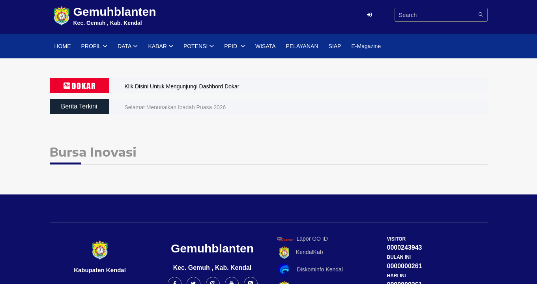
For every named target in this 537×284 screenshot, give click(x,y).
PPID (234, 46)
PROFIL (94, 46)
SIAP (335, 46)
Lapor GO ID (302, 238)
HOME (62, 46)
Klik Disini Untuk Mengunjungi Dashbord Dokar (182, 86)
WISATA (265, 46)
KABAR (160, 46)
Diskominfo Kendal (310, 270)
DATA (128, 46)
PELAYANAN (302, 46)
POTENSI (198, 46)
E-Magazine (366, 46)
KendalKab (299, 252)
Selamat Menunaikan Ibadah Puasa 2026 (175, 107)
